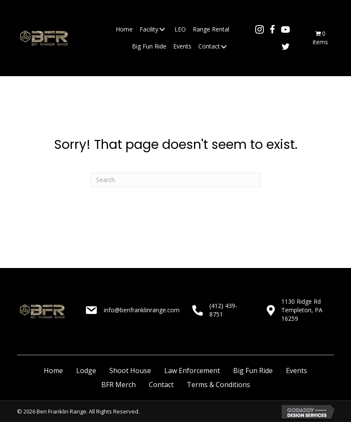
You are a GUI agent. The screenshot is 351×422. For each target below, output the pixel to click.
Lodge (86, 370)
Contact (161, 384)
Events (296, 370)
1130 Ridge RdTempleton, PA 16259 (301, 310)
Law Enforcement (192, 370)
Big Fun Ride (253, 370)
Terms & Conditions (218, 384)
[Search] (176, 180)
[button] (162, 29)
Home (53, 370)
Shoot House (130, 370)
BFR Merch (118, 384)
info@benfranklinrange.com (142, 310)
